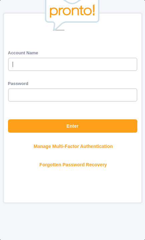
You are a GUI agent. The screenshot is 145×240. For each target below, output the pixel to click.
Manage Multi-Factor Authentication (73, 146)
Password (18, 83)
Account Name (23, 52)
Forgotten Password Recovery (73, 164)
